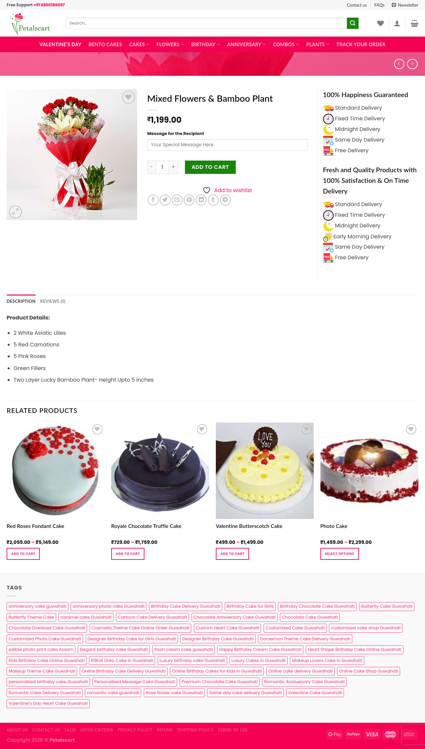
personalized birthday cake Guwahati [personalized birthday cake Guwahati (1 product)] (48, 682)
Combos (286, 44)
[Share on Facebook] (153, 199)
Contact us (357, 5)
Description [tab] (21, 301)
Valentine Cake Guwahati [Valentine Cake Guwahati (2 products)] (315, 692)
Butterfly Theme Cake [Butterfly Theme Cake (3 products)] (31, 617)
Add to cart (210, 167)
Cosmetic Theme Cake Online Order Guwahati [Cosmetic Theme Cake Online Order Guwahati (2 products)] (141, 628)
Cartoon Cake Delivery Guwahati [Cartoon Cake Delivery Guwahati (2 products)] (152, 617)
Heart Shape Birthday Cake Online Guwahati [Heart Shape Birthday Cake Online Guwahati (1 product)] (354, 649)
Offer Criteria (96, 730)
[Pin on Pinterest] (189, 199)
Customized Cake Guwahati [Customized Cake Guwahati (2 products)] (295, 628)
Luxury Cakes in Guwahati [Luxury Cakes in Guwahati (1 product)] (258, 660)
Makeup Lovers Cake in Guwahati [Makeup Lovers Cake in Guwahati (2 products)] (327, 660)
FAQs (379, 5)
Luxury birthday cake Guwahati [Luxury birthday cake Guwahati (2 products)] (192, 660)
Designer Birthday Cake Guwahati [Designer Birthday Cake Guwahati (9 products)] (218, 639)
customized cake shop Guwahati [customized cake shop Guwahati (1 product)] (365, 628)
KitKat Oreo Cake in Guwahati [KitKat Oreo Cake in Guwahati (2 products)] (122, 660)
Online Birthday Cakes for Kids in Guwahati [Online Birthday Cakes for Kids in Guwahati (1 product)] (217, 671)
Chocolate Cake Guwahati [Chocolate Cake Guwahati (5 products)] (310, 617)
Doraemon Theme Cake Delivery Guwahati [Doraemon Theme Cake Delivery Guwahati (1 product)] (305, 639)
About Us (17, 730)
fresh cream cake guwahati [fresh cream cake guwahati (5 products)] (183, 649)
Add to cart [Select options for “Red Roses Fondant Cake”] (23, 553)
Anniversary (246, 44)
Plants (317, 44)
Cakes (139, 44)
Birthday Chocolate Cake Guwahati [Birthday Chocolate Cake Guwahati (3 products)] (317, 606)
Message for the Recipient (175, 133)
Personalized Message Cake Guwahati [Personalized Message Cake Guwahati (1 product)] (134, 682)
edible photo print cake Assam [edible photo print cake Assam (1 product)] (41, 649)
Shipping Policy (195, 730)
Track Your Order (360, 44)
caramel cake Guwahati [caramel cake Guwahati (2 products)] (86, 617)
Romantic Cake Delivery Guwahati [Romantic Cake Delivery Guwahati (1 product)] (45, 692)
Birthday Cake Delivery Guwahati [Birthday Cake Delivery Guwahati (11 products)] (185, 606)
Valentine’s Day (60, 44)
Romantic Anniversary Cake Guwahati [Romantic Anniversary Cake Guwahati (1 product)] (304, 682)
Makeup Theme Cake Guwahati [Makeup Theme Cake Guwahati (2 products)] (42, 671)
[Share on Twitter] (165, 199)
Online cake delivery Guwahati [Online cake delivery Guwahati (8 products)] (300, 671)
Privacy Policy (135, 730)
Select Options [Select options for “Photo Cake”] (339, 553)
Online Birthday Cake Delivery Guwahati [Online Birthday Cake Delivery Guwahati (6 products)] (124, 671)
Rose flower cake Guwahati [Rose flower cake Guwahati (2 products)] (174, 692)
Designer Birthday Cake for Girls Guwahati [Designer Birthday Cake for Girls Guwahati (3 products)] (132, 639)
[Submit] (352, 23)
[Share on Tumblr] (213, 199)
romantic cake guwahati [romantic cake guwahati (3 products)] (113, 692)
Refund (165, 730)
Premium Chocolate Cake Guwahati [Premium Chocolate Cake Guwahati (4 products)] (220, 682)
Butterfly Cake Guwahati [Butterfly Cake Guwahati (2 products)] (386, 606)
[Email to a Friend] (177, 199)
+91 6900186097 (49, 5)
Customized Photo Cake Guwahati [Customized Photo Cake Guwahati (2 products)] (45, 639)
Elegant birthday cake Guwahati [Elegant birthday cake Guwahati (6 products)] (114, 649)
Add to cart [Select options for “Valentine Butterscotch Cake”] (232, 553)
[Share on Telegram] (225, 199)
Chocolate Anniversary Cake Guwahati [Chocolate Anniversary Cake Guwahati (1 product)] (235, 617)
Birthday (205, 44)
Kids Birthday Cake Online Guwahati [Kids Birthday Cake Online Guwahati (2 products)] (47, 660)
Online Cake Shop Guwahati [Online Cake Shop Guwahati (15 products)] (368, 671)
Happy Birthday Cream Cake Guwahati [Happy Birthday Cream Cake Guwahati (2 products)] (260, 649)
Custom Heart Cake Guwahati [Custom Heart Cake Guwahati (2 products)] (227, 628)
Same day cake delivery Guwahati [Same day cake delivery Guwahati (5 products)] (245, 692)
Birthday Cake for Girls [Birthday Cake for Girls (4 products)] (250, 606)
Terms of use (233, 730)
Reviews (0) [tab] (52, 301)
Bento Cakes (105, 44)
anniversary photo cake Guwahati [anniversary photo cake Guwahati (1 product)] (108, 606)
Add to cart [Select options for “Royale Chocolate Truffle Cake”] (128, 553)
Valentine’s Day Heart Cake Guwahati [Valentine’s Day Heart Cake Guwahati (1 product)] (48, 703)
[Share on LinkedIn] (201, 199)
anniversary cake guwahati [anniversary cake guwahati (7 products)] (37, 606)
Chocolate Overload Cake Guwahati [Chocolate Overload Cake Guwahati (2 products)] (47, 628)
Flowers (170, 44)
